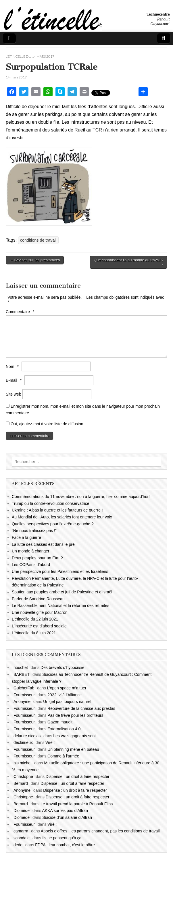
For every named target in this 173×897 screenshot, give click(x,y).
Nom (13, 366)
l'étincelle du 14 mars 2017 (30, 56)
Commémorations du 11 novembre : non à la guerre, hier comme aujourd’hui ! (81, 496)
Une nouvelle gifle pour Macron (40, 612)
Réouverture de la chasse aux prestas (81, 708)
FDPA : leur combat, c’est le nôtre (65, 845)
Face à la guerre (26, 537)
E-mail (14, 380)
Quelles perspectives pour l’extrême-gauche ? (53, 524)
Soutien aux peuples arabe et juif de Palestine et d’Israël (62, 592)
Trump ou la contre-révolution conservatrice (50, 503)
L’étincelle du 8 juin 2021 (34, 633)
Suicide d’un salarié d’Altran (67, 817)
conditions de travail (38, 240)
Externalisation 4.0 (63, 729)
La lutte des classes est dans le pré (43, 544)
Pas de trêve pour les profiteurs (75, 715)
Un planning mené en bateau (73, 749)
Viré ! (50, 742)
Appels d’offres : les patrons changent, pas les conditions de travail (100, 831)
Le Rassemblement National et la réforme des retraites (60, 605)
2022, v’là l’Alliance (64, 695)
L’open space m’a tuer (66, 688)
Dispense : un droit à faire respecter (77, 776)
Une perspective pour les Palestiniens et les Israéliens (60, 571)
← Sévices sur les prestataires (34, 260)
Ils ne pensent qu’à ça (61, 838)
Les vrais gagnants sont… (76, 736)
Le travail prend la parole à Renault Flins (77, 804)
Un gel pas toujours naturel (67, 701)
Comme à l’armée (63, 756)
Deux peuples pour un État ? (37, 558)
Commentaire (21, 311)
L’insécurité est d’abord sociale (39, 626)
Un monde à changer (30, 551)
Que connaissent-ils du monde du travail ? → (129, 262)
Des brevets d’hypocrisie (62, 667)
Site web (13, 394)
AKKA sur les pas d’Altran (65, 810)
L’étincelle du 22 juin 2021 (35, 619)
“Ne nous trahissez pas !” (34, 530)
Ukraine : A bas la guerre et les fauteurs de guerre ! (57, 510)
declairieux (23, 742)
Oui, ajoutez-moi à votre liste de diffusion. (45, 424)
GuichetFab (24, 688)
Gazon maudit (59, 722)
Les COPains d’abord (31, 564)
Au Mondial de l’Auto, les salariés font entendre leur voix (62, 517)
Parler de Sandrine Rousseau (38, 599)
